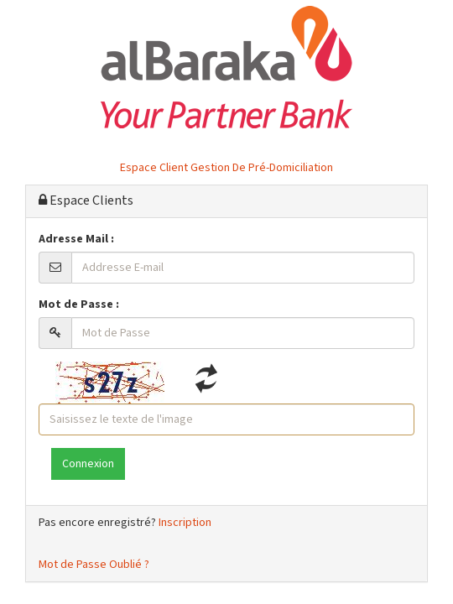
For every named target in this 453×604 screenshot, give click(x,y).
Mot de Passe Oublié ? (94, 564)
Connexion (88, 463)
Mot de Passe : (79, 304)
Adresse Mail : (76, 239)
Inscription (185, 522)
